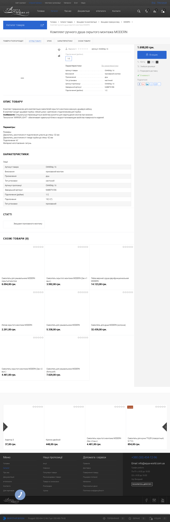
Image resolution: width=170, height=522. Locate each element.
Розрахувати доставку (147, 70)
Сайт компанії (20, 3)
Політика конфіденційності (93, 490)
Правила (86, 463)
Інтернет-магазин (35, 3)
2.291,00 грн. (22, 330)
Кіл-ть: (143, 61)
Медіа (83, 3)
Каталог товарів (25, 25)
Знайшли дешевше (146, 66)
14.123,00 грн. (111, 284)
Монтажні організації (53, 3)
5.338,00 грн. (67, 330)
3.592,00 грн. (67, 284)
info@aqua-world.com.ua (151, 462)
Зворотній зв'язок (14, 518)
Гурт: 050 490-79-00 (57, 518)
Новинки (46, 467)
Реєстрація (162, 3)
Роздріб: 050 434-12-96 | (38, 518)
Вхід (153, 3)
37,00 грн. (10, 443)
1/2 (68, 59)
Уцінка (45, 490)
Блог (76, 3)
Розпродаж (47, 485)
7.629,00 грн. (67, 375)
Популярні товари (50, 472)
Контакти (116, 11)
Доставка (87, 467)
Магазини (67, 3)
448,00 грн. (52, 443)
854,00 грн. (134, 443)
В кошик (152, 55)
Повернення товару (90, 472)
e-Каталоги (101, 11)
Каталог (54, 11)
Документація (84, 11)
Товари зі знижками (51, 481)
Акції (45, 463)
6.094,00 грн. (22, 284)
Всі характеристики (110, 66)
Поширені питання (90, 476)
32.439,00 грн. (111, 330)
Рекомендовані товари (52, 476)
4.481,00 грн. (22, 375)
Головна (40, 11)
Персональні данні (90, 485)
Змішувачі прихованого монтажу (28, 223)
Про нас (67, 11)
